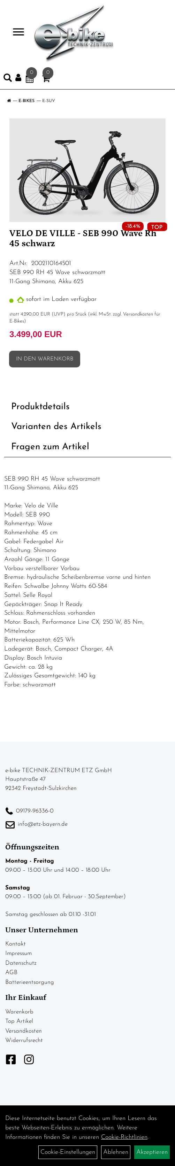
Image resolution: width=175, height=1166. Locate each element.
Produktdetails (40, 407)
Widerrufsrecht (24, 1040)
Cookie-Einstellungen (67, 1152)
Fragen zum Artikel (50, 447)
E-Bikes (26, 101)
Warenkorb (19, 1012)
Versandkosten (23, 1031)
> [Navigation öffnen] (15, 32)
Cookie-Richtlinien (124, 1137)
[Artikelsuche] (7, 79)
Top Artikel (19, 1021)
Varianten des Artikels (56, 427)
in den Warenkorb (44, 359)
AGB (11, 972)
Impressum (18, 953)
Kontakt (15, 944)
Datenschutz (21, 963)
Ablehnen (115, 1152)
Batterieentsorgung (29, 982)
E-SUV (48, 101)
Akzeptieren (152, 1152)
